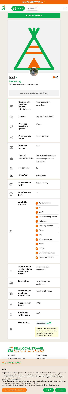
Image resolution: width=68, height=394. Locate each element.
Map (48, 323)
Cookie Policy (41, 358)
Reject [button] (48, 390)
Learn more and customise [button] (14, 390)
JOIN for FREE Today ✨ (34, 2)
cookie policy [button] (16, 379)
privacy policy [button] (8, 375)
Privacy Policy (41, 355)
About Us (12, 355)
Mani (12, 77)
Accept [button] (60, 390)
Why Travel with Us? (16, 358)
